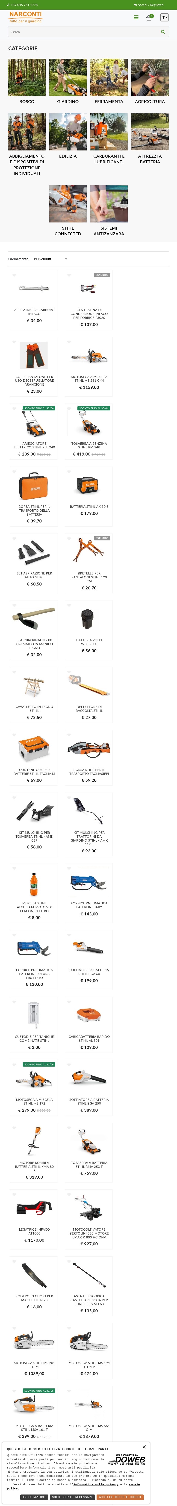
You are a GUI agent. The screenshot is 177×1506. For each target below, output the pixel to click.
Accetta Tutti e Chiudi (120, 1497)
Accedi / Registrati (148, 5)
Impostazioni (34, 1497)
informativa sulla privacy (96, 1485)
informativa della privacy (150, 1438)
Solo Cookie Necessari (72, 1497)
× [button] (144, 1447)
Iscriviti (150, 1429)
